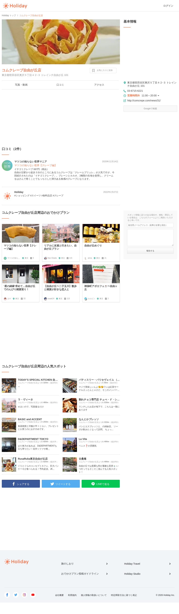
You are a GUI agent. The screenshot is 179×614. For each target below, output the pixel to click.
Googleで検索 (150, 108)
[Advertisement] (61, 118)
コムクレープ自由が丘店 (21, 70)
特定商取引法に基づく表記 (124, 595)
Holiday (15, 6)
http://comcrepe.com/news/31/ (144, 100)
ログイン (168, 5)
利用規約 (72, 595)
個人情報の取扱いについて (94, 595)
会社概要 (59, 595)
